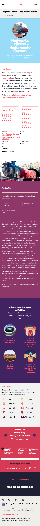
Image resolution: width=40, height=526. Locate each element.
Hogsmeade (7, 78)
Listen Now (10, 515)
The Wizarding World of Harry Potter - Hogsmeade (10, 135)
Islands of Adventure (26, 55)
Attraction (13, 55)
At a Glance (9, 16)
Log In (35, 4)
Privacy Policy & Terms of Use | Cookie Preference (16, 520)
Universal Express (8, 151)
